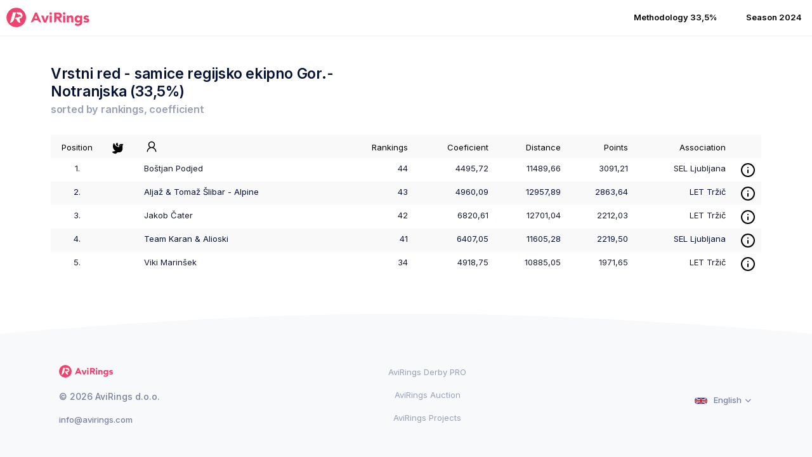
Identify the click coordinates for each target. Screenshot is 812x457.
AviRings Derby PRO (427, 372)
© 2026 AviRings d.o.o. (109, 396)
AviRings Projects (427, 418)
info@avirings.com (96, 419)
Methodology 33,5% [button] (675, 17)
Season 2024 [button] (774, 17)
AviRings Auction (428, 395)
